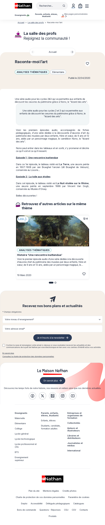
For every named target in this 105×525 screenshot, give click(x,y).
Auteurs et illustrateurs (73, 429)
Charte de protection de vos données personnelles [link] (40, 497)
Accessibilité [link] (37, 503)
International (73, 450)
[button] (51, 283)
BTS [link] (17, 452)
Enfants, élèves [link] (48, 420)
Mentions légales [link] (51, 491)
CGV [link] (74, 510)
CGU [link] (66, 510)
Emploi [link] (24, 503)
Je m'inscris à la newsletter (50, 337)
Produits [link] (52, 516)
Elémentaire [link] (20, 423)
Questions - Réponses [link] (50, 510)
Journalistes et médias (75, 444)
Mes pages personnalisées (76, 15)
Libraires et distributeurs (73, 436)
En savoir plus (8, 353)
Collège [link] (18, 428)
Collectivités (73, 423)
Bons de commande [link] (26, 510)
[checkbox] (3, 345)
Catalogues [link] (78, 503)
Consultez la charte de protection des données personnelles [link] (28, 356)
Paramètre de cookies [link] (78, 497)
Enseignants (21, 413)
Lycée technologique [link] (25, 439)
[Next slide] (72, 52)
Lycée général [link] (21, 434)
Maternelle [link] (20, 418)
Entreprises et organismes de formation (74, 415)
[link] (32, 395)
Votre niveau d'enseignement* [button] (19, 319)
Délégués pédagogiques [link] (58, 503)
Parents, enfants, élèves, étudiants (50, 414)
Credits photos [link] (69, 491)
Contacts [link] (84, 510)
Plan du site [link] (34, 491)
